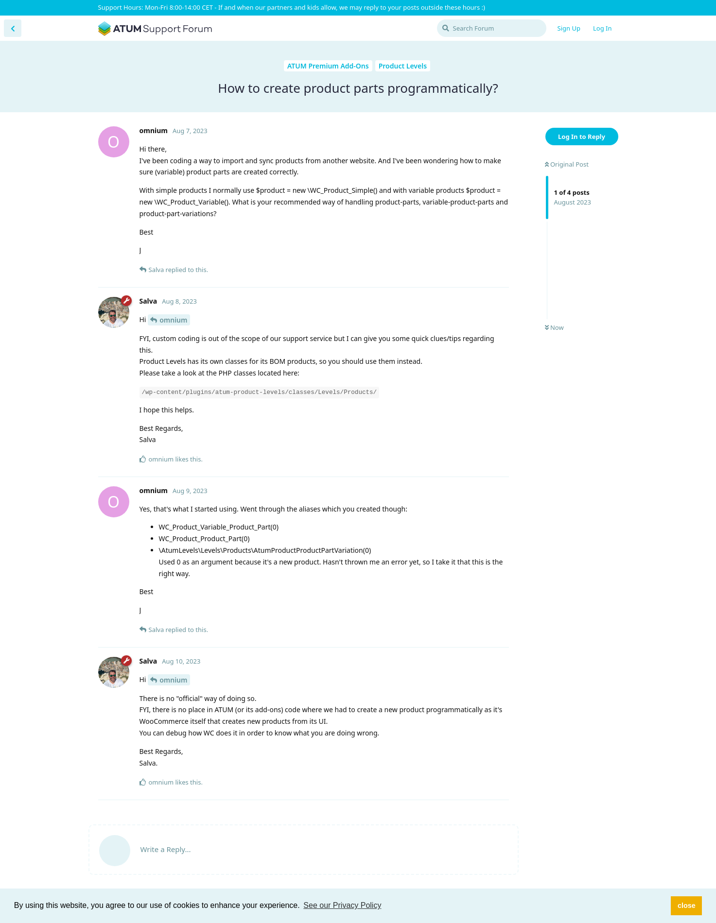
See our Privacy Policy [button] (342, 905)
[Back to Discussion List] (12, 28)
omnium (173, 320)
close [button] (687, 905)
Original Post (567, 164)
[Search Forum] (491, 28)
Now (554, 327)
